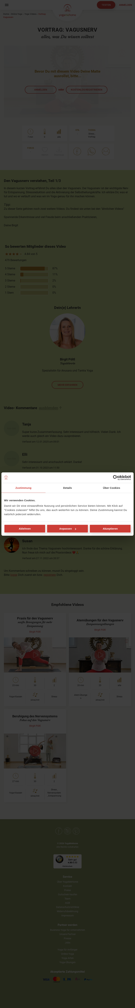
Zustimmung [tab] (23, 487)
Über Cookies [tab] (111, 487)
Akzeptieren (110, 528)
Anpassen (67, 528)
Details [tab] (67, 487)
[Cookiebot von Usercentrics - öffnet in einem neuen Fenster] (115, 477)
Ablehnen (25, 528)
